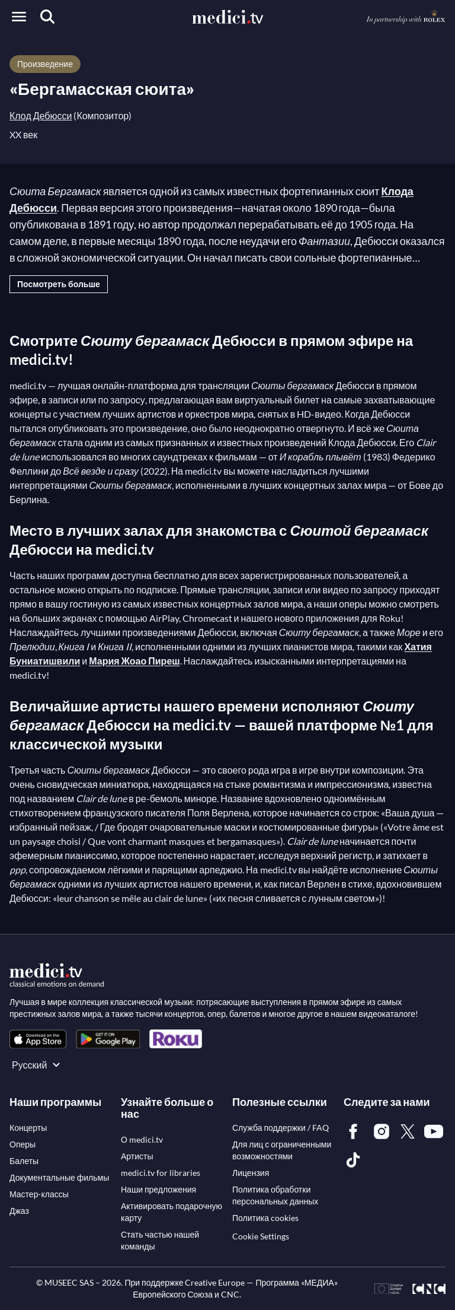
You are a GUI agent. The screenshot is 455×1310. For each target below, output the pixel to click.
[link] (37, 1039)
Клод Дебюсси (40, 115)
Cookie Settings (260, 1236)
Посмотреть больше (58, 284)
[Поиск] (47, 16)
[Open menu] (18, 16)
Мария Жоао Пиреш (134, 660)
